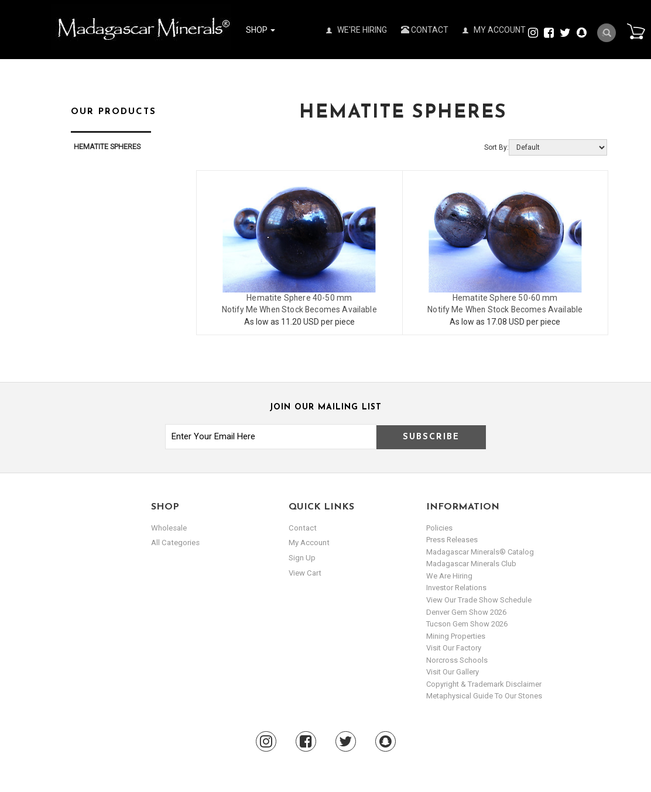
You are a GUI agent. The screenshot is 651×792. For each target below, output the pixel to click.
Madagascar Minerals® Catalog (480, 551)
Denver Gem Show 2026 (466, 611)
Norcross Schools (457, 659)
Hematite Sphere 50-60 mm (505, 297)
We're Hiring (356, 30)
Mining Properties (455, 635)
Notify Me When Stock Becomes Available (299, 309)
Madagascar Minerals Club (471, 563)
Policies (439, 527)
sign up (302, 557)
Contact (424, 30)
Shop (260, 30)
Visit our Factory (453, 647)
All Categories (174, 542)
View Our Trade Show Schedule (479, 599)
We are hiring (449, 575)
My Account (494, 30)
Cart (634, 32)
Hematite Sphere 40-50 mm (299, 297)
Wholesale (169, 527)
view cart (304, 571)
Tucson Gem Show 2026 (467, 623)
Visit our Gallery (452, 671)
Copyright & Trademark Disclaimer (484, 683)
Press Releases (452, 539)
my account (309, 542)
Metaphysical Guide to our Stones (484, 695)
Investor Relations (456, 587)
